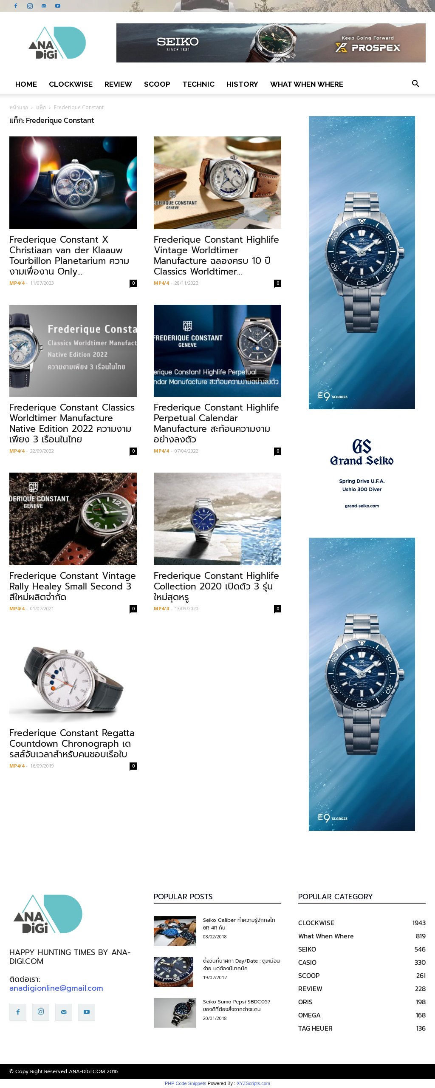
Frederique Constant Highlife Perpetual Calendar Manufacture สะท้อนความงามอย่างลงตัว (216, 423)
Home (26, 84)
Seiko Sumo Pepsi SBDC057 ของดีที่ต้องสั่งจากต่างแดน (237, 1005)
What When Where (306, 84)
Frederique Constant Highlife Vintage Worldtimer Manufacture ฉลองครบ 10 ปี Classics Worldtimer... (216, 255)
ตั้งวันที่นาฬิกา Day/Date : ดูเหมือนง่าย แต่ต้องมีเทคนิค (241, 964)
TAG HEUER (315, 1028)
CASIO (307, 962)
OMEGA (309, 1015)
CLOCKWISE (71, 84)
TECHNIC (198, 84)
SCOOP (157, 84)
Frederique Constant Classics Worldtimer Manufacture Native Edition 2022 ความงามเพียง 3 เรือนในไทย (72, 423)
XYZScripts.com (253, 1083)
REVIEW (118, 84)
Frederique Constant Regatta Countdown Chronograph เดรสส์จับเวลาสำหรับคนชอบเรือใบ (72, 743)
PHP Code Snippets (185, 1083)
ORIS (305, 1002)
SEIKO (307, 949)
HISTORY (242, 84)
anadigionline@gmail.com (56, 988)
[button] (415, 84)
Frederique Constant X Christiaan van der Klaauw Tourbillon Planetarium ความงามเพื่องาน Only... (69, 255)
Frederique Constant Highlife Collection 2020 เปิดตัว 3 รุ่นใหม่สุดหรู (216, 586)
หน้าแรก (18, 107)
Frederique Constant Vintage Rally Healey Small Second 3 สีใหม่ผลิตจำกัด (72, 586)
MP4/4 (16, 283)
